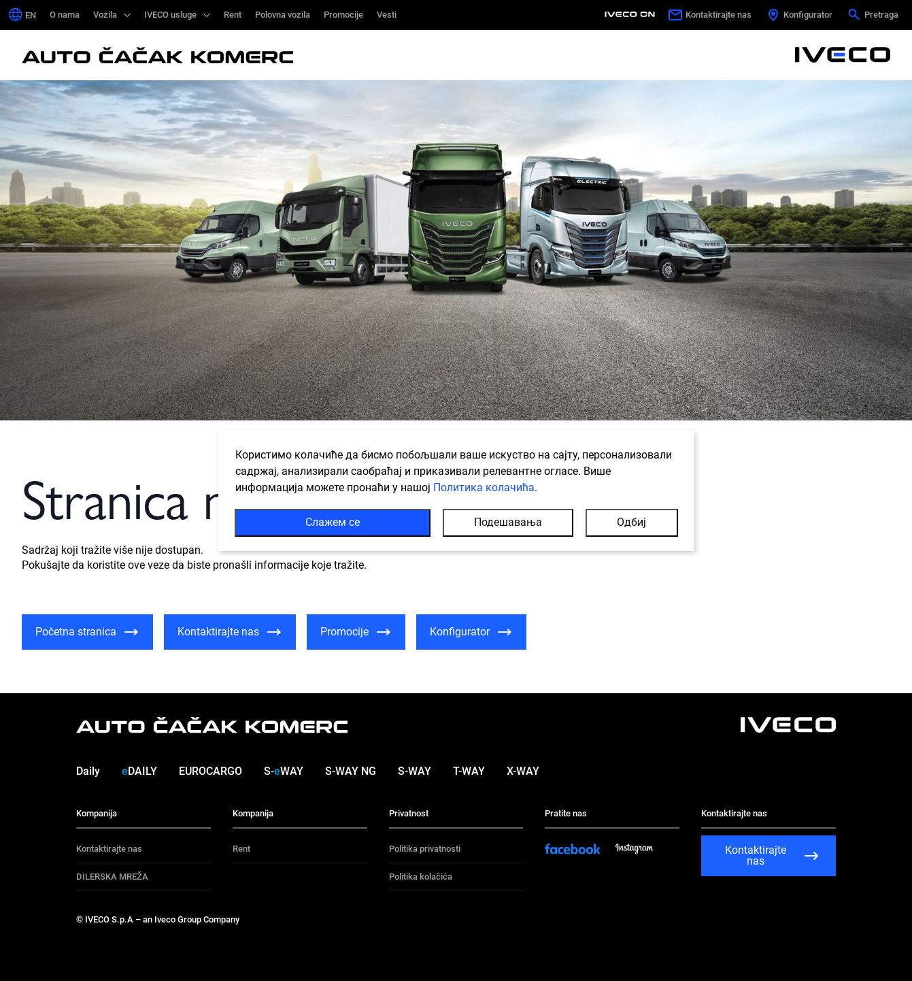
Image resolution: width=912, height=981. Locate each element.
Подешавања (508, 522)
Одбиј (631, 522)
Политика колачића (484, 488)
